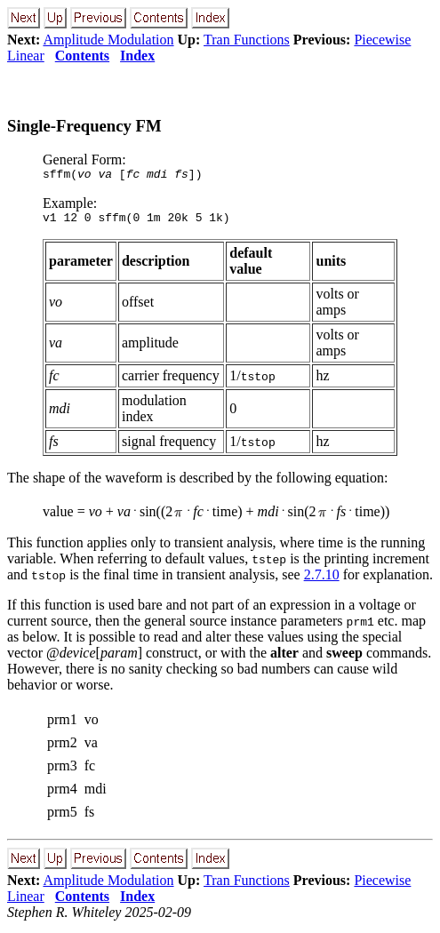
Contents (82, 55)
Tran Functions (247, 39)
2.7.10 (322, 579)
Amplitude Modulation (108, 39)
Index (137, 55)
